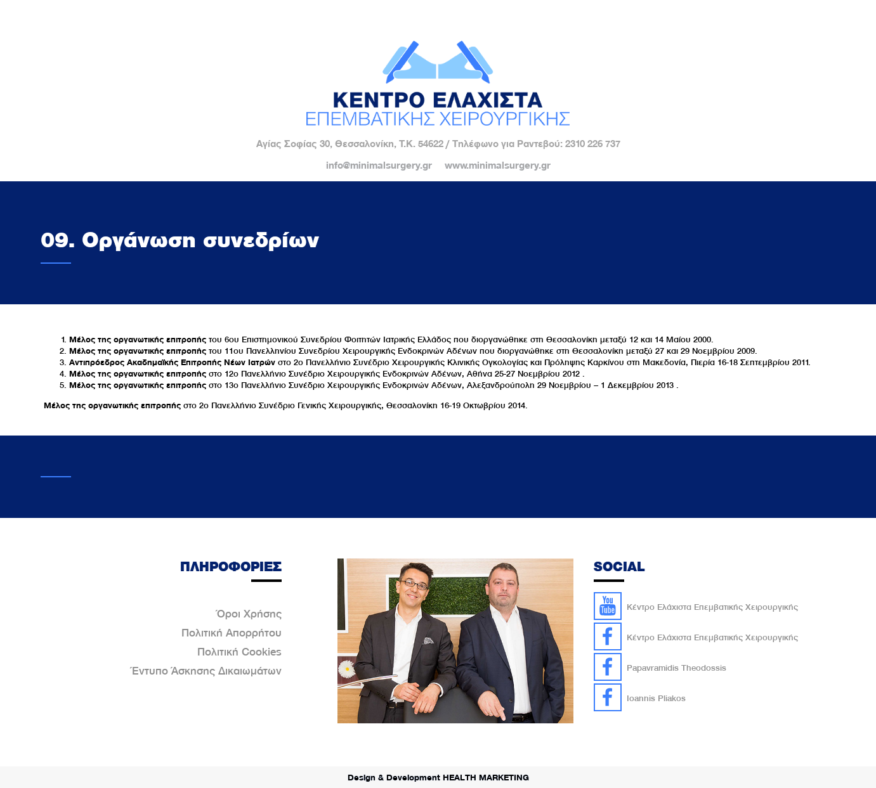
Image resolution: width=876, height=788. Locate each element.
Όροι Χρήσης (249, 613)
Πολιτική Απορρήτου (231, 632)
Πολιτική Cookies (239, 651)
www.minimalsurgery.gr (498, 165)
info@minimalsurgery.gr (379, 165)
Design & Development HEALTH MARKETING (438, 777)
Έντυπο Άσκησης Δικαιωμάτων (207, 670)
